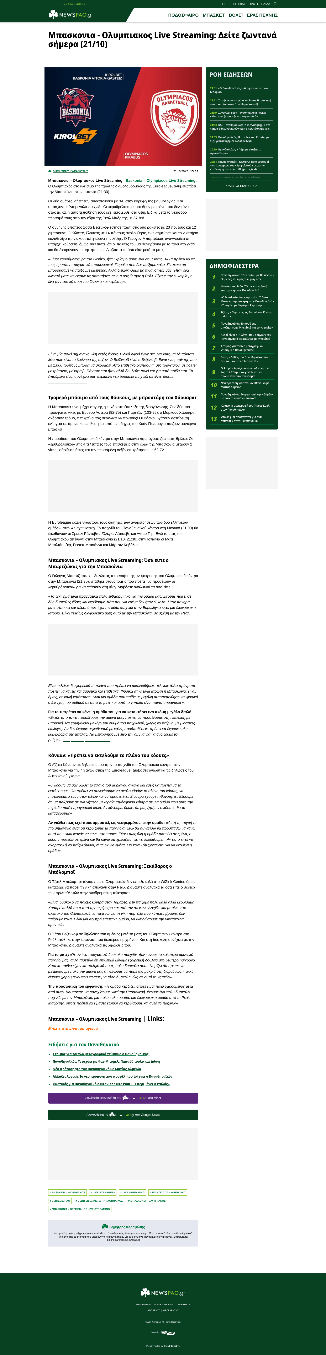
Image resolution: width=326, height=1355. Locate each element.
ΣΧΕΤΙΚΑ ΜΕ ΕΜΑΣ (164, 1304)
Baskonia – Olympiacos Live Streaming (160, 180)
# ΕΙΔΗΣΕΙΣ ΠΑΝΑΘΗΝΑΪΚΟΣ (168, 1192)
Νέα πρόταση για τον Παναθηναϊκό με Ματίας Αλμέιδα (97, 1069)
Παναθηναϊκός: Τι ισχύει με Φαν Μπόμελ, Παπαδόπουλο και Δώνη (106, 1061)
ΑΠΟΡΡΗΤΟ (153, 1310)
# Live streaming (132, 1192)
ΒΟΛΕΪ (236, 15)
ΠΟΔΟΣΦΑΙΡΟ (183, 15)
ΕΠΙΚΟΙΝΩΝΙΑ (143, 1304)
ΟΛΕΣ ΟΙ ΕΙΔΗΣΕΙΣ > (241, 186)
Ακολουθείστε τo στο (123, 1115)
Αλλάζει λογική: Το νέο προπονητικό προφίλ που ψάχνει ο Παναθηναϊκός (112, 1076)
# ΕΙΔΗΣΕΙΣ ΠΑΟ (60, 1200)
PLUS (222, 4)
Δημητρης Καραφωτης (70, 171)
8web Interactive (172, 1346)
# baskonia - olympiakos (67, 1192)
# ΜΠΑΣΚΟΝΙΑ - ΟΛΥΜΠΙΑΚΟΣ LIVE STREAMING (80, 1209)
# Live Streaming (103, 1192)
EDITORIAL (238, 4)
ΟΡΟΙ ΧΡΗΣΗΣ (171, 1310)
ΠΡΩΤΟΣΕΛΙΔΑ (259, 4)
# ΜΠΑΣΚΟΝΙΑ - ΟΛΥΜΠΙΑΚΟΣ (147, 1200)
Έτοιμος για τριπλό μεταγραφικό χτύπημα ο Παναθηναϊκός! (101, 1054)
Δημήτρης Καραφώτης (127, 1227)
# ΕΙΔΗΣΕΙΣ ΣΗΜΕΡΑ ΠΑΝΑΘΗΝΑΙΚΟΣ (99, 1200)
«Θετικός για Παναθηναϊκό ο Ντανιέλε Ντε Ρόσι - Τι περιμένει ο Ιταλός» (111, 1084)
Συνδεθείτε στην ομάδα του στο (123, 1098)
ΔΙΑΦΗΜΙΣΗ (183, 1304)
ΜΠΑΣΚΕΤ (214, 15)
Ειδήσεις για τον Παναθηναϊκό (83, 1044)
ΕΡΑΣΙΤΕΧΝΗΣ (262, 15)
